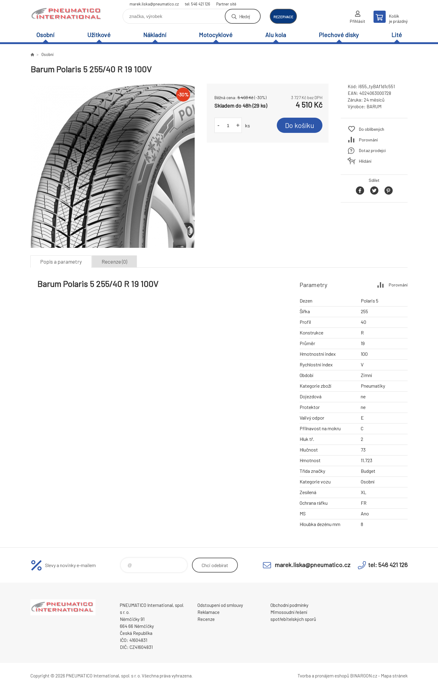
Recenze (206, 619)
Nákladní (154, 34)
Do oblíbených (371, 129)
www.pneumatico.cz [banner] (66, 14)
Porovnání (368, 139)
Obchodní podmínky (289, 605)
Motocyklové (215, 34)
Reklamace (208, 612)
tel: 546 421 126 (197, 4)
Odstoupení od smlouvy (220, 605)
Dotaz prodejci (372, 150)
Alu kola (275, 34)
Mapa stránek (394, 675)
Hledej (244, 16)
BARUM (374, 106)
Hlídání (365, 161)
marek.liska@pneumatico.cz (154, 4)
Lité (396, 34)
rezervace (283, 17)
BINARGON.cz (363, 675)
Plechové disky (339, 34)
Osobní (45, 34)
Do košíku (299, 125)
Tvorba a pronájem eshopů (323, 675)
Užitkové (98, 34)
